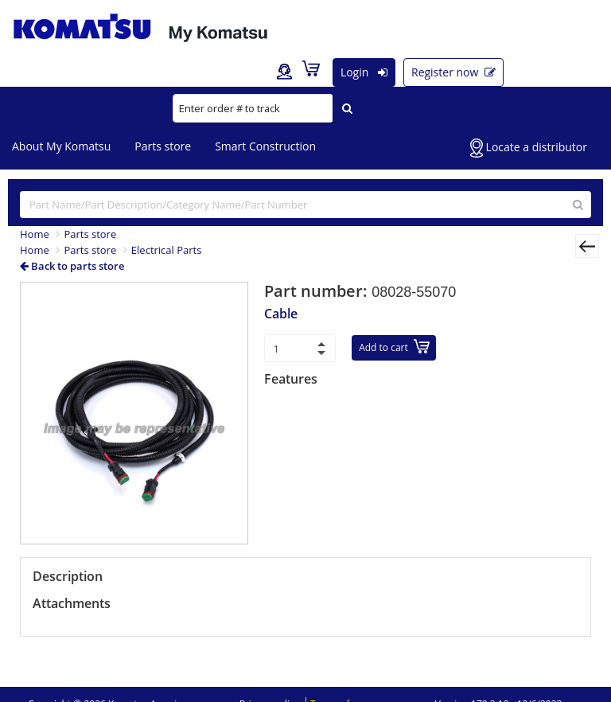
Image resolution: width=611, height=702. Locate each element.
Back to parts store (72, 266)
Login (364, 72)
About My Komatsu (61, 146)
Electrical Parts (166, 250)
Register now (453, 72)
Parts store (162, 146)
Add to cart (394, 346)
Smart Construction (265, 146)
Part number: (318, 291)
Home (34, 234)
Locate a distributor (528, 148)
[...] (305, 204)
